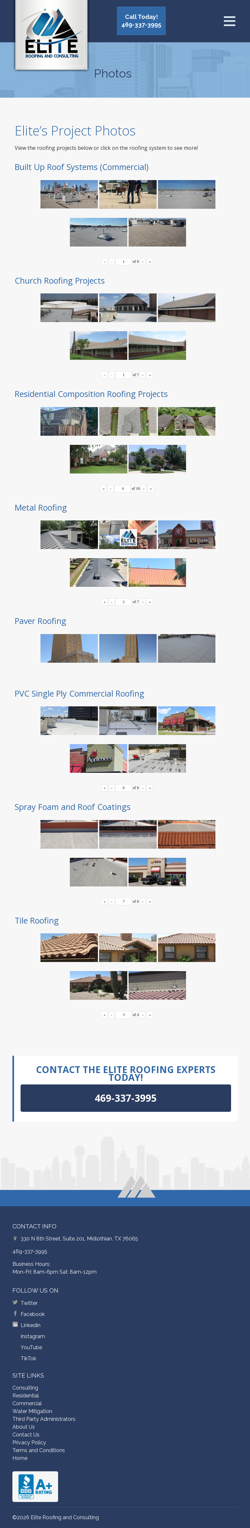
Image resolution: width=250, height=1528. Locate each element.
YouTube (31, 1347)
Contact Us (25, 1435)
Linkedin (30, 1325)
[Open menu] (229, 21)
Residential (25, 1396)
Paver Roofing (40, 620)
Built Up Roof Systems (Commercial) (81, 166)
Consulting (25, 1388)
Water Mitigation (32, 1411)
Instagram (33, 1336)
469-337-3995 (29, 1251)
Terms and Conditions (38, 1450)
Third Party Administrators (43, 1419)
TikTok (28, 1358)
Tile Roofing (37, 920)
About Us (23, 1427)
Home (19, 1458)
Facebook (33, 1314)
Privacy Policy (29, 1442)
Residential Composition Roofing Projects (91, 393)
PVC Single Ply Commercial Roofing (79, 693)
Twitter (29, 1303)
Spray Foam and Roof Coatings (73, 806)
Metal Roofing (41, 507)
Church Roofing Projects (60, 280)
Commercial (27, 1403)
